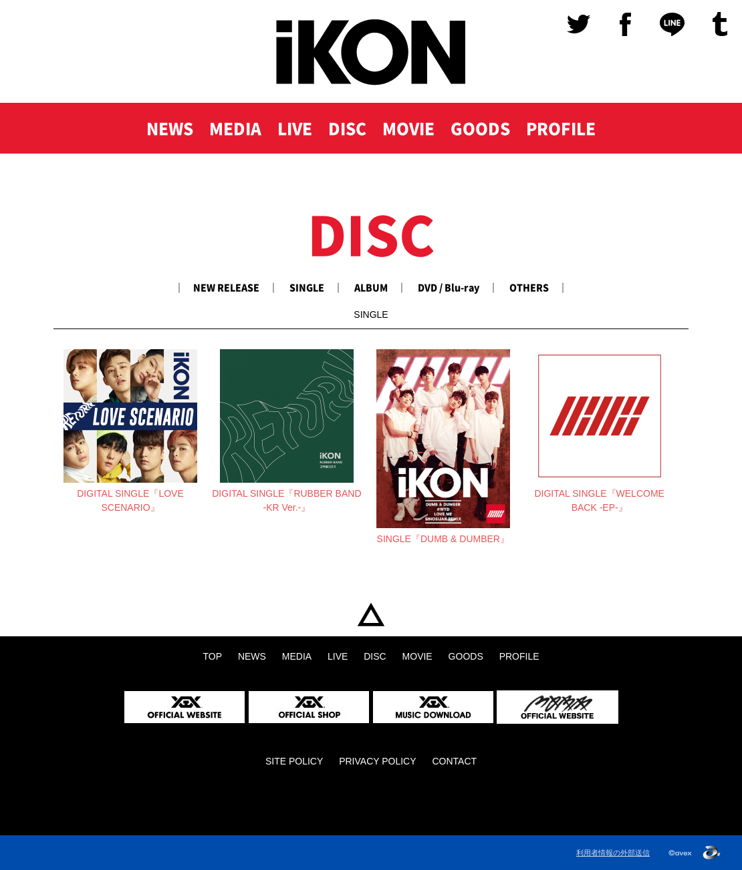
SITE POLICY (294, 761)
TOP (371, 614)
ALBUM (371, 287)
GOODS (480, 128)
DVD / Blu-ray (448, 287)
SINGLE (306, 287)
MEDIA (235, 128)
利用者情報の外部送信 (613, 853)
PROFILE (561, 128)
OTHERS (529, 287)
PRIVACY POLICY (377, 761)
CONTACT (454, 761)
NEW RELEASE (226, 287)
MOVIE (408, 128)
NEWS (169, 128)
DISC (347, 128)
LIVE (294, 128)
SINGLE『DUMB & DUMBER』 (443, 538)
